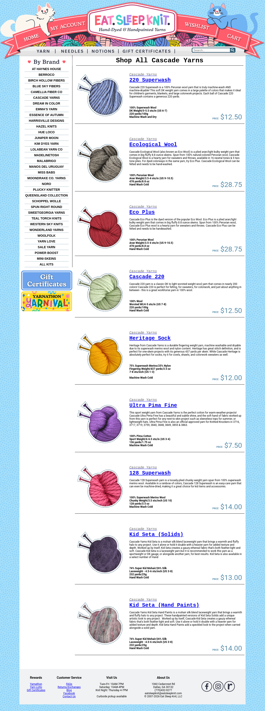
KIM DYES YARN (46, 143)
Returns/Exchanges (69, 687)
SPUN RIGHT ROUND (46, 207)
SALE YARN (46, 247)
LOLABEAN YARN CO (46, 149)
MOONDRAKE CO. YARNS (46, 178)
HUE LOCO (46, 132)
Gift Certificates (36, 690)
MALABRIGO (46, 161)
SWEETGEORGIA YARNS (46, 212)
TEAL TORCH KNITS (47, 218)
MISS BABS (46, 172)
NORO (46, 184)
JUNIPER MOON (46, 138)
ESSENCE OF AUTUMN (46, 115)
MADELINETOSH (46, 155)
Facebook (69, 693)
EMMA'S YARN (46, 109)
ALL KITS (46, 264)
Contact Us (69, 696)
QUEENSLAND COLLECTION (46, 195)
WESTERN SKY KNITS (46, 224)
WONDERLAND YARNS (46, 230)
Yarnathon (36, 684)
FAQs (69, 684)
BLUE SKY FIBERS (47, 86)
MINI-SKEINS (46, 258)
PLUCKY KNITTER (46, 189)
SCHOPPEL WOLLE (46, 201)
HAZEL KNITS (46, 126)
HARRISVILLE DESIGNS (46, 120)
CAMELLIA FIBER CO (46, 92)
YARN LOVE (46, 241)
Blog (69, 690)
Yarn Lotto (36, 687)
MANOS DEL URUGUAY (46, 166)
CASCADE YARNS (46, 97)
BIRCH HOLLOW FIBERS (46, 80)
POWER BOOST (46, 253)
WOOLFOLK (47, 235)
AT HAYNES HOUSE (46, 69)
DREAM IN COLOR (46, 103)
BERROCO (47, 74)
